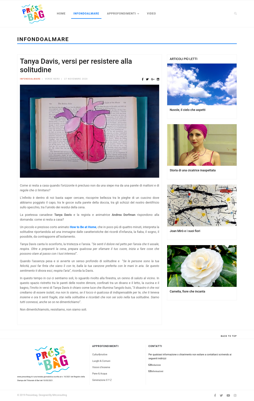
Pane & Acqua (99, 373)
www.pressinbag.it (24, 377)
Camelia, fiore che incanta (187, 291)
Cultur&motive (99, 354)
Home (61, 13)
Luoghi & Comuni (101, 361)
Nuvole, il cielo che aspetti (187, 110)
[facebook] (215, 395)
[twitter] (221, 395)
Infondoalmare (86, 13)
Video (151, 13)
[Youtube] (228, 395)
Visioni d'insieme (101, 367)
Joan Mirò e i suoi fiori (185, 231)
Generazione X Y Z (102, 380)
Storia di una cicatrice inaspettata (193, 170)
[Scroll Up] (229, 336)
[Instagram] (235, 395)
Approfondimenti (121, 13)
